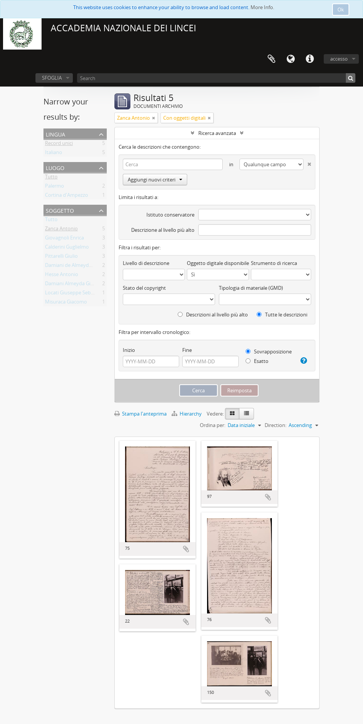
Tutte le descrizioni (282, 314)
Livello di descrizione (146, 263)
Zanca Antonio (61, 229)
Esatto (257, 361)
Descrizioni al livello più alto (213, 314)
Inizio (129, 350)
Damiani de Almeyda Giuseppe (79, 266)
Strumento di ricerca (274, 263)
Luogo (55, 167)
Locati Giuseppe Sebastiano (76, 294)
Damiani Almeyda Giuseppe (76, 284)
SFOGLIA (52, 77)
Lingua (290, 59)
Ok (340, 9)
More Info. (262, 7)
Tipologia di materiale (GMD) (251, 287)
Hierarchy (187, 413)
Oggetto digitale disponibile (218, 263)
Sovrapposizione (269, 351)
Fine (187, 350)
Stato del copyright (144, 287)
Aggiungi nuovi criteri (155, 179)
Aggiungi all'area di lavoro (186, 549)
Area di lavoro (271, 59)
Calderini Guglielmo (67, 248)
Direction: (275, 425)
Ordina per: (212, 425)
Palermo (54, 187)
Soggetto (60, 210)
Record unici (59, 144)
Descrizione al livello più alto (162, 229)
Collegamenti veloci (309, 59)
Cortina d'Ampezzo (66, 196)
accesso (339, 58)
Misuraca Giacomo (66, 303)
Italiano (53, 153)
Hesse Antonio (61, 275)
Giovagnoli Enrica (64, 239)
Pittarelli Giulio (61, 257)
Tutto (51, 178)
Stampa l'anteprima (140, 413)
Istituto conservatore (170, 214)
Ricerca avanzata (217, 133)
